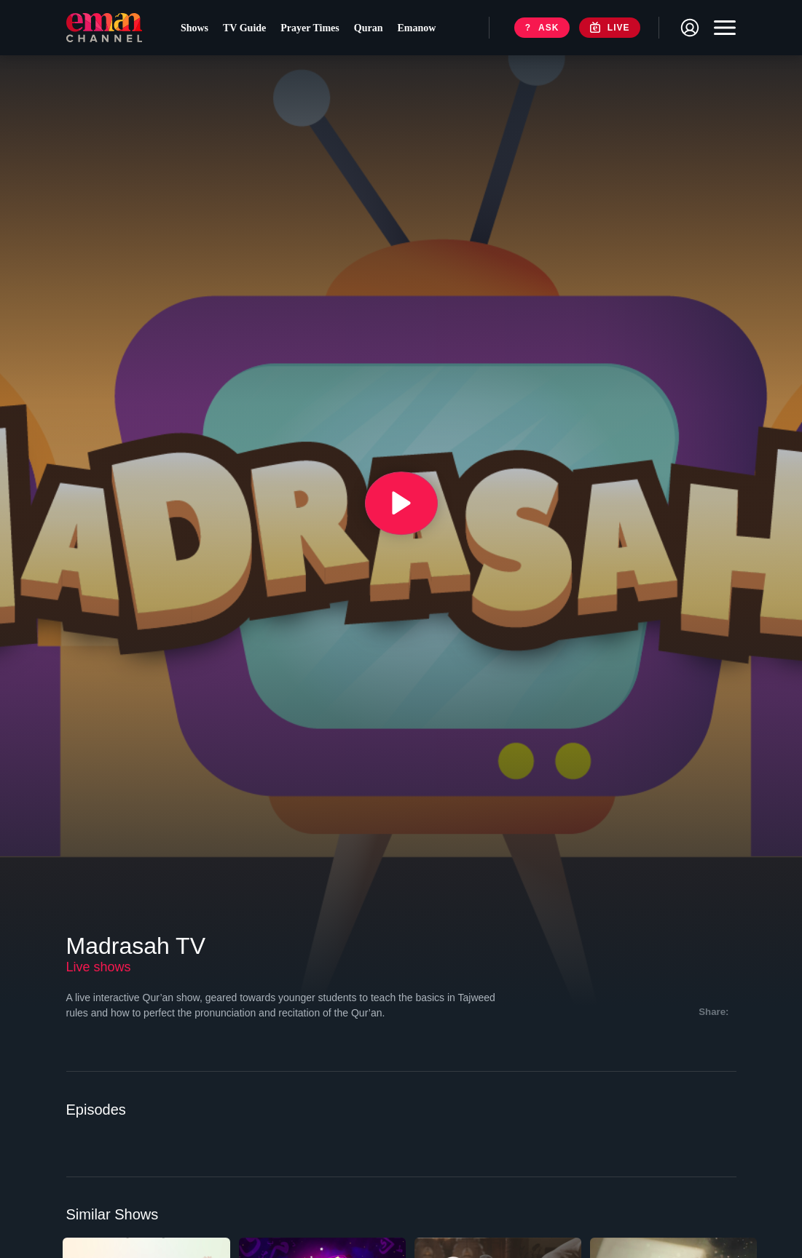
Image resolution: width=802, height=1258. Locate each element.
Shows (198, 29)
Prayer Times (314, 29)
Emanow (420, 29)
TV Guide (248, 29)
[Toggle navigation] (721, 29)
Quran (372, 29)
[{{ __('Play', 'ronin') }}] (401, 503)
